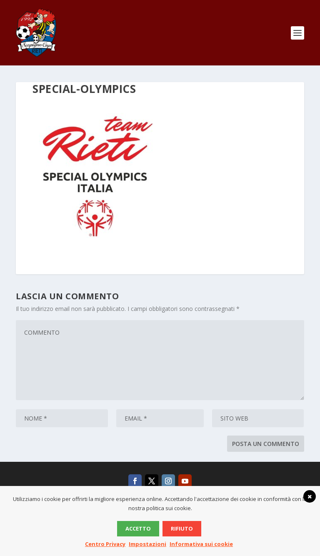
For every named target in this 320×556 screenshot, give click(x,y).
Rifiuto (182, 528)
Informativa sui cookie (201, 544)
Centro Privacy (105, 544)
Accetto (138, 528)
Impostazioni (147, 544)
